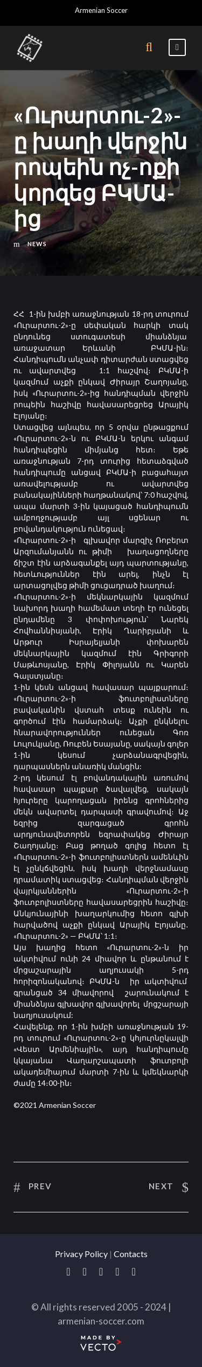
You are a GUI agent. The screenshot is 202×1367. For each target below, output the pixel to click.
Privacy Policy (81, 1254)
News (37, 243)
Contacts (131, 1254)
